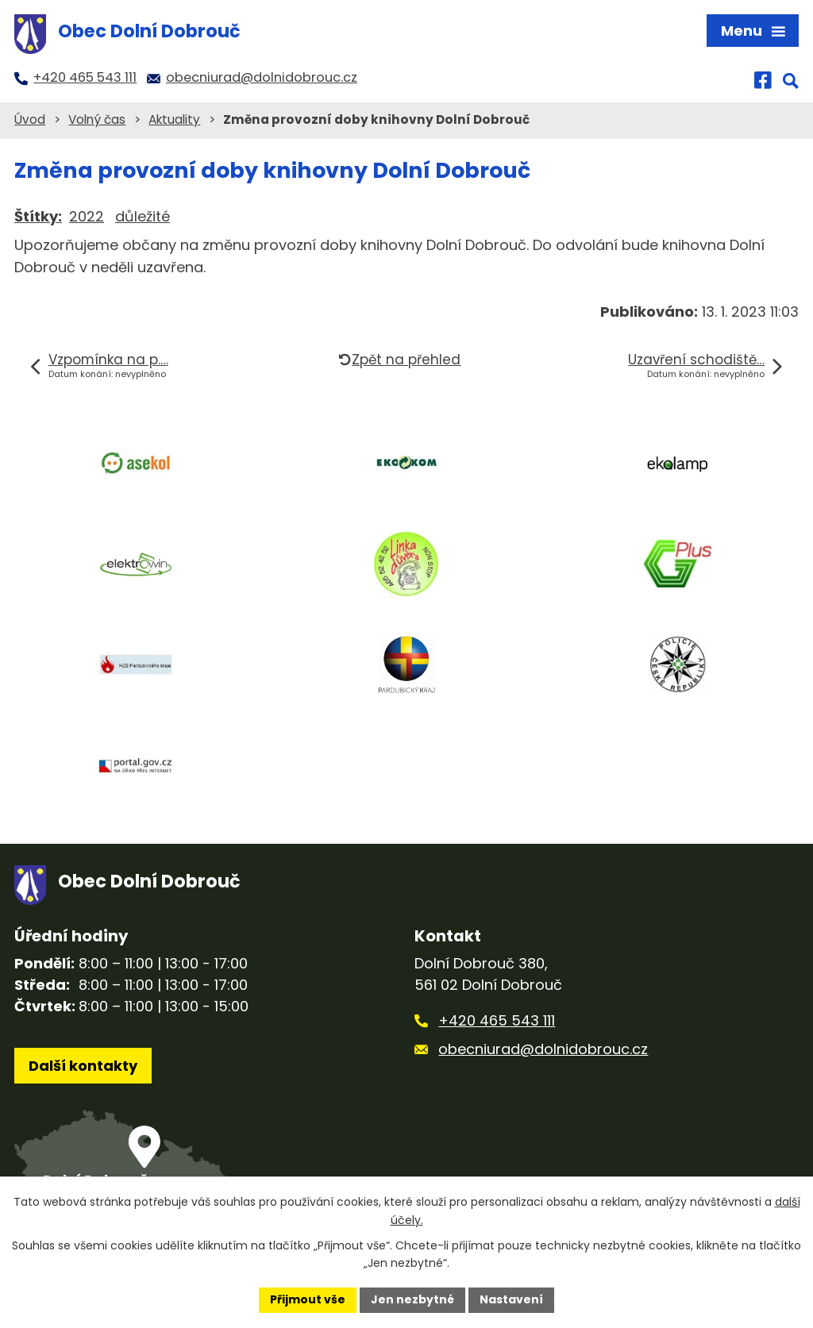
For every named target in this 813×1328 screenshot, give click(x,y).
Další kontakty (83, 1066)
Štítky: (38, 216)
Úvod (29, 119)
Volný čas (96, 119)
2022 (86, 216)
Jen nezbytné (412, 1299)
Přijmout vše (307, 1299)
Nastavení (511, 1299)
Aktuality (174, 119)
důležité (142, 216)
